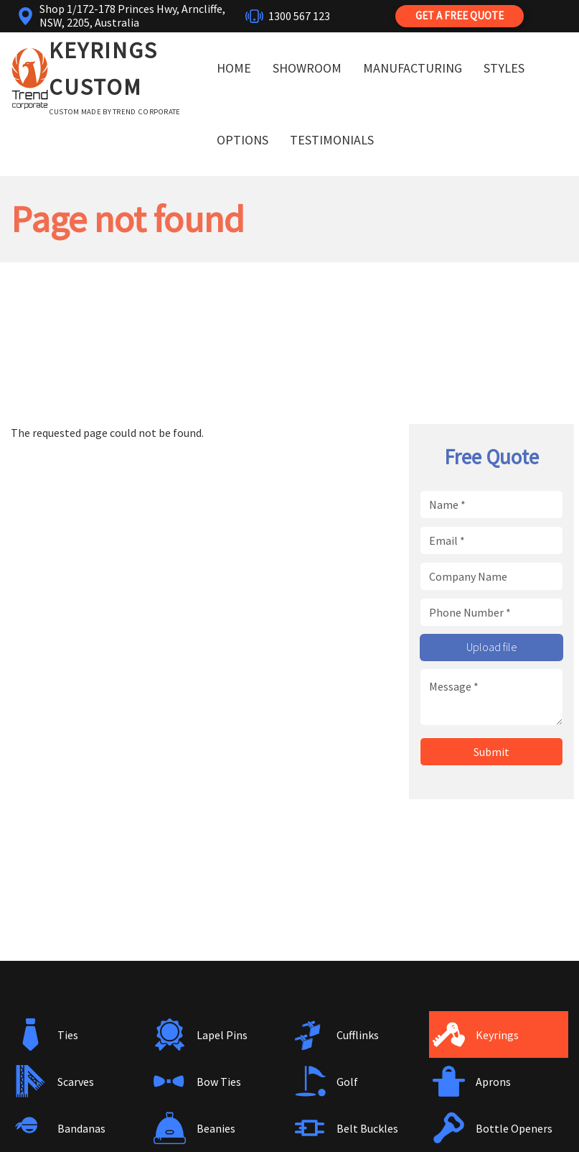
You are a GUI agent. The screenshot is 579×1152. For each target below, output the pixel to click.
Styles (504, 68)
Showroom (307, 68)
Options (242, 140)
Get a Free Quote (459, 15)
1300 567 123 (299, 16)
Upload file (491, 647)
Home (234, 68)
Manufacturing (412, 68)
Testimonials (332, 140)
